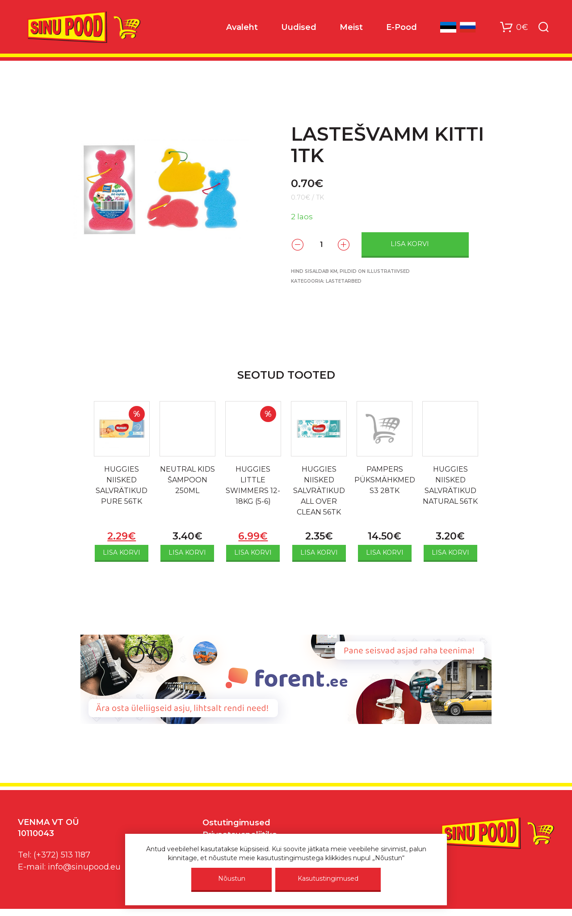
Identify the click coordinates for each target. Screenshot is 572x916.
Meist (351, 27)
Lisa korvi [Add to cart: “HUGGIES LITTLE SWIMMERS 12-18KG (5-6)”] (253, 552)
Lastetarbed (344, 281)
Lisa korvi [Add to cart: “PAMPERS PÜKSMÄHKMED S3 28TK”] (385, 552)
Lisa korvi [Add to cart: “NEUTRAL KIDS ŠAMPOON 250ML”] (187, 552)
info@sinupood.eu (84, 867)
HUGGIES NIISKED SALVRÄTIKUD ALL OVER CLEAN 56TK (319, 490)
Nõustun (231, 878)
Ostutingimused (236, 823)
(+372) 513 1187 (62, 855)
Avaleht (242, 27)
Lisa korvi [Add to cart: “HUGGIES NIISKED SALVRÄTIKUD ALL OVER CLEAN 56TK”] (319, 552)
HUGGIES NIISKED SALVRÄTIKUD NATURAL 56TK (450, 485)
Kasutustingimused (328, 878)
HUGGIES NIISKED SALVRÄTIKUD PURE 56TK (121, 485)
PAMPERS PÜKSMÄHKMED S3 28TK (384, 480)
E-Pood (401, 27)
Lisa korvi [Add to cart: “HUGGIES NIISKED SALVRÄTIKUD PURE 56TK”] (121, 552)
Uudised (298, 27)
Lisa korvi (410, 244)
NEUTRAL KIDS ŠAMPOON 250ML (187, 480)
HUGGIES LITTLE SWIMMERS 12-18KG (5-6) (253, 485)
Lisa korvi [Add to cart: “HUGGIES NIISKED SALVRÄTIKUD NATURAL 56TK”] (450, 552)
